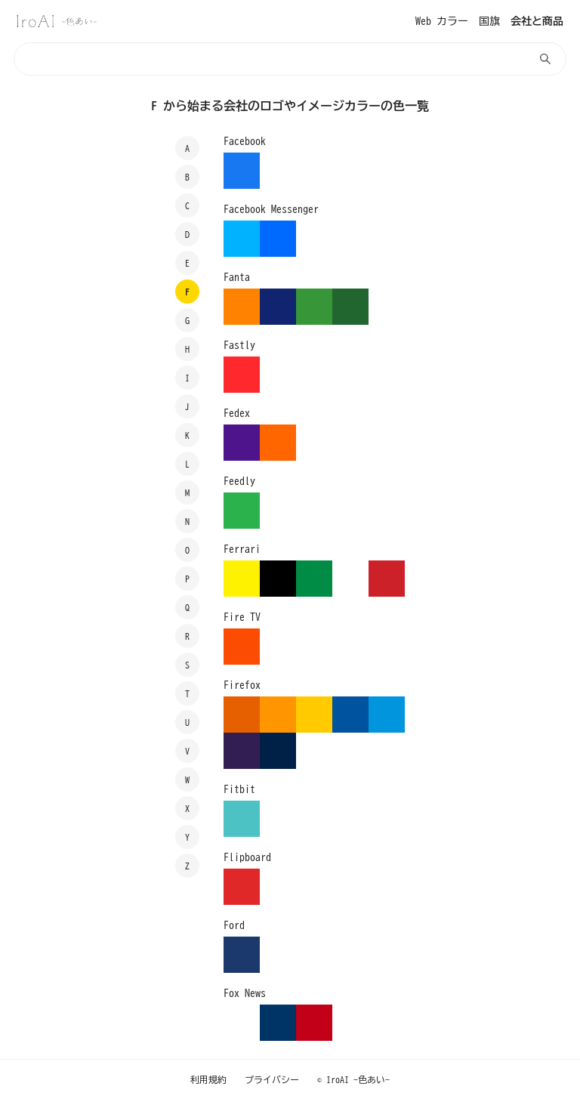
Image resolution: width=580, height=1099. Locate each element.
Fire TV (242, 617)
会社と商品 (537, 21)
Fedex (237, 413)
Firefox (242, 685)
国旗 (489, 21)
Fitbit (239, 789)
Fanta (237, 277)
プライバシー (272, 1079)
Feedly (239, 481)
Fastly (239, 345)
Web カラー (441, 21)
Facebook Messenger (271, 209)
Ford (234, 925)
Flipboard (247, 857)
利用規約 (208, 1079)
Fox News (245, 993)
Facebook (245, 141)
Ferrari (242, 549)
